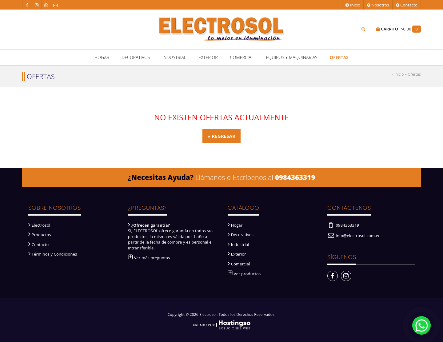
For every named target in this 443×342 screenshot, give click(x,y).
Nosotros (378, 5)
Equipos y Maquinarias (291, 57)
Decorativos (136, 57)
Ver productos (244, 273)
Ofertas (339, 57)
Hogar (101, 57)
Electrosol (39, 225)
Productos (39, 234)
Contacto (406, 5)
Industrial (174, 57)
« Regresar (222, 136)
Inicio (352, 5)
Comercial (242, 57)
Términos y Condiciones (52, 254)
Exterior (208, 57)
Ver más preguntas (149, 257)
